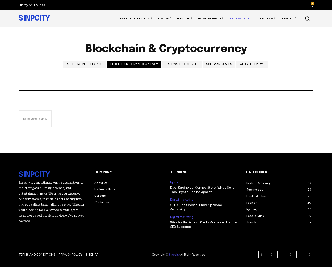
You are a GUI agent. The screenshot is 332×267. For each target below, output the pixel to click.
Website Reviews (252, 64)
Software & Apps (219, 64)
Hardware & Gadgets (182, 64)
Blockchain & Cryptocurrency (134, 64)
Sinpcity (174, 254)
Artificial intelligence (84, 64)
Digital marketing (182, 199)
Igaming (175, 182)
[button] (307, 18)
